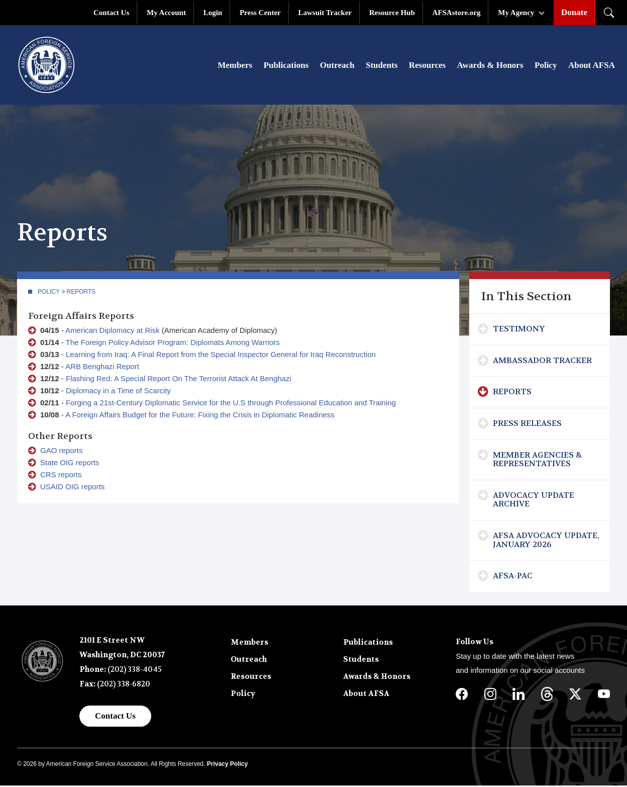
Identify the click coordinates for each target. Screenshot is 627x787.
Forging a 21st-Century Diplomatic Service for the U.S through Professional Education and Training (231, 403)
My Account (166, 13)
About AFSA (591, 66)
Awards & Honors (490, 66)
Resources (427, 66)
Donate (574, 12)
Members (235, 66)
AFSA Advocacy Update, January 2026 (546, 541)
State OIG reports (69, 463)
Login (213, 13)
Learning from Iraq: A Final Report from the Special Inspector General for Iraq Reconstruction (221, 355)
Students (381, 66)
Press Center (260, 13)
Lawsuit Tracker (325, 13)
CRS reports (61, 475)
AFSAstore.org (457, 13)
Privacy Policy (227, 765)
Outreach (337, 66)
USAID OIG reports (72, 487)
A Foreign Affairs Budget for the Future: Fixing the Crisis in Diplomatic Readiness (200, 415)
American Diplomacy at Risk (112, 331)
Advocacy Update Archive (533, 500)
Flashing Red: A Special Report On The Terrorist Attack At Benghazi (178, 379)
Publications (286, 66)
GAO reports (61, 451)
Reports (81, 292)
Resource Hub (392, 13)
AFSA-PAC (513, 577)
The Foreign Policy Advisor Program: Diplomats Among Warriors (173, 343)
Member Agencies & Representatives (537, 460)
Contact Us (111, 13)
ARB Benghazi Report (102, 367)
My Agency (516, 13)
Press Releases (527, 424)
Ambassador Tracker (542, 361)
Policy (546, 66)
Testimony (519, 330)
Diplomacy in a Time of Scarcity (118, 391)
